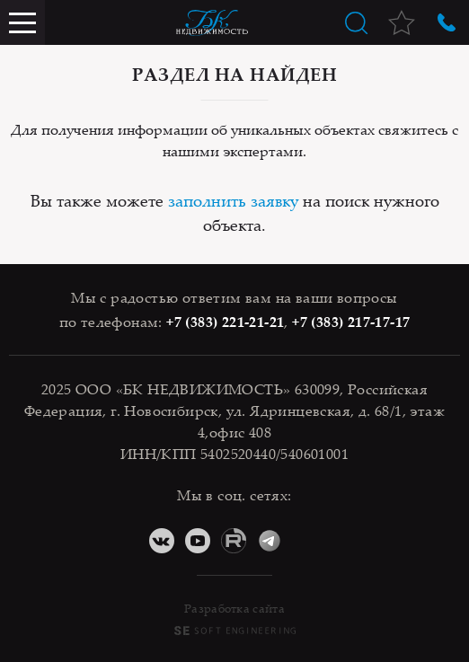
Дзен (305, 540)
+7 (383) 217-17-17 (351, 321)
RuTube (233, 540)
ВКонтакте (161, 540)
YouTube (197, 540)
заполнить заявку (233, 200)
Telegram (269, 540)
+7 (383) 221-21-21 (225, 321)
